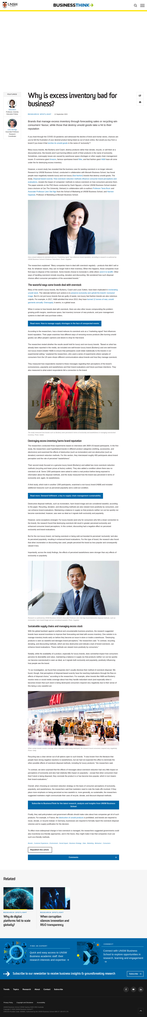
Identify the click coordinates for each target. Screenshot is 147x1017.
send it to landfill (106, 272)
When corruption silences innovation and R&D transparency (54, 921)
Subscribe (135, 974)
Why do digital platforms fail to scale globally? (16, 921)
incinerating (113, 290)
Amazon (52, 159)
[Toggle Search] (135, 5)
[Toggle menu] (142, 5)
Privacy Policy (8, 1002)
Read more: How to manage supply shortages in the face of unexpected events (64, 323)
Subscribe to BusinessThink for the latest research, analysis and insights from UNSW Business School (73, 804)
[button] (12, 107)
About (37, 989)
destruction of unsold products (71, 818)
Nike (80, 159)
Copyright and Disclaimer (25, 1002)
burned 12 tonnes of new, (97, 299)
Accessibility (41, 1002)
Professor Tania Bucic (101, 188)
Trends (6, 989)
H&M (103, 159)
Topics (16, 989)
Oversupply (48, 303)
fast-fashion (78, 176)
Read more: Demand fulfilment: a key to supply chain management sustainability (65, 496)
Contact (47, 989)
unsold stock (33, 293)
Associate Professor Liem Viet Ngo (42, 192)
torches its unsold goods (58, 143)
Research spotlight (15, 912)
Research (27, 989)
